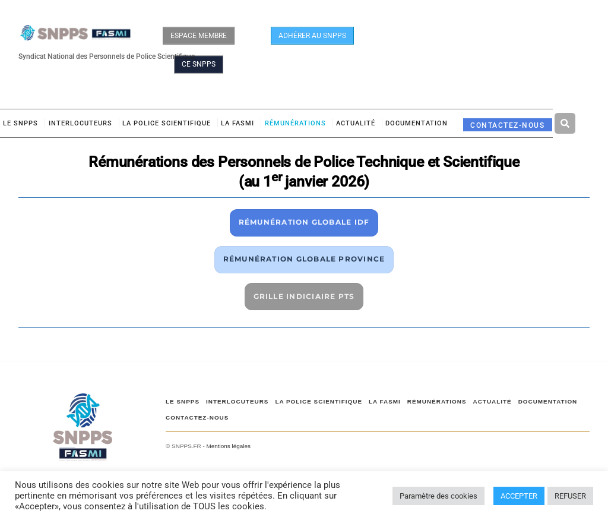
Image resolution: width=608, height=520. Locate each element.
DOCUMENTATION (416, 123)
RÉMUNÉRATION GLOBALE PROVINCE (304, 258)
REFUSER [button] (570, 495)
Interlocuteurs (80, 123)
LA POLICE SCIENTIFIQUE (166, 123)
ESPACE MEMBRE (198, 35)
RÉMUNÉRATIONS (295, 123)
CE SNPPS (199, 64)
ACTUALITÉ (355, 123)
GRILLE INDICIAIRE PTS (304, 296)
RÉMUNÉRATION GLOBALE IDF (304, 222)
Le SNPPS (20, 123)
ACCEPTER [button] (519, 495)
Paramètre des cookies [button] (438, 495)
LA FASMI (237, 123)
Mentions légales (229, 446)
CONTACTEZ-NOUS (507, 125)
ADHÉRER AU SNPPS (312, 35)
